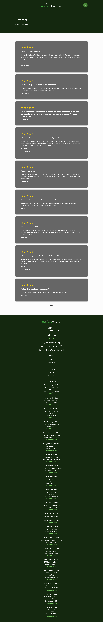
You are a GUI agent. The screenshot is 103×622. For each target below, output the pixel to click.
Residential (51, 362)
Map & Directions (51, 394)
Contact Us (51, 376)
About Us (51, 372)
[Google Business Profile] (50, 338)
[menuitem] (41, 350)
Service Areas (51, 369)
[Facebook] (53, 338)
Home (51, 359)
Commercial (51, 366)
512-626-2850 (51, 330)
